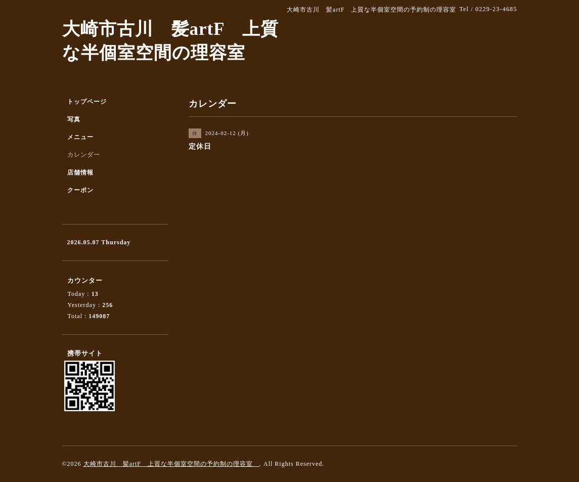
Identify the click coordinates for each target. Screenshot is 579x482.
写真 (73, 119)
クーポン (80, 190)
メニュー (80, 137)
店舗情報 (80, 172)
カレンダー (83, 154)
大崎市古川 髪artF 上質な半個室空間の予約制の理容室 (171, 463)
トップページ (87, 101)
